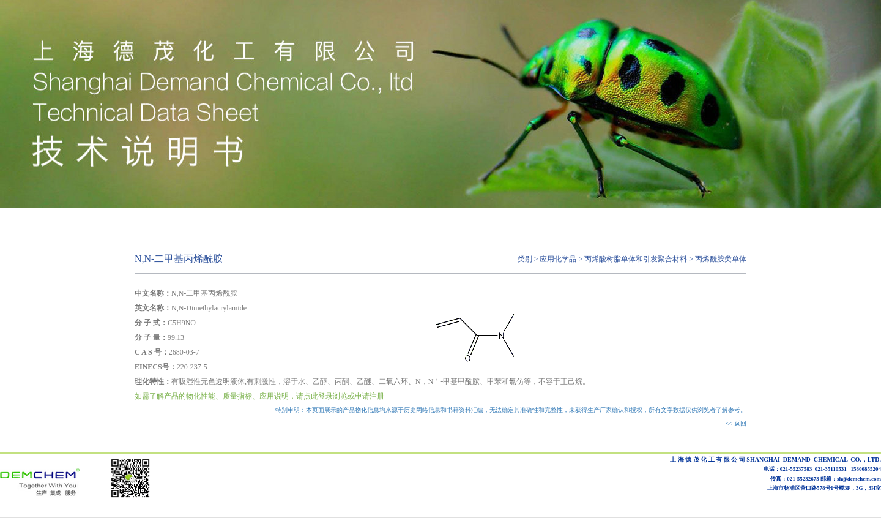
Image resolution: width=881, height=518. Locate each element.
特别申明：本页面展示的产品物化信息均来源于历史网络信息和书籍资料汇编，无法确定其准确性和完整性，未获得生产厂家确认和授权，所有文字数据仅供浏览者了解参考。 (510, 410)
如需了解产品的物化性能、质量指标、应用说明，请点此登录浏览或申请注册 (259, 396)
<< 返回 (736, 423)
